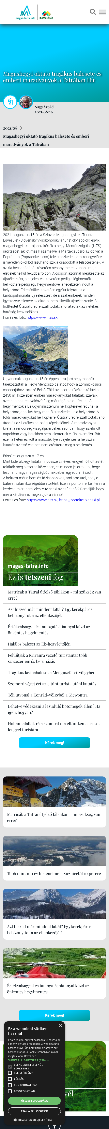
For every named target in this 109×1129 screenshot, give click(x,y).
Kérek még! (54, 743)
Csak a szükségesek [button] (34, 1111)
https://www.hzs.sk (42, 317)
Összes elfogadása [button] (34, 1100)
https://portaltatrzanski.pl (79, 500)
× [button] (60, 1025)
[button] (34, 1119)
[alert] (34, 1073)
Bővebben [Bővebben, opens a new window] (30, 1056)
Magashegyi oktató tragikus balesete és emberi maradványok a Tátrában (46, 140)
